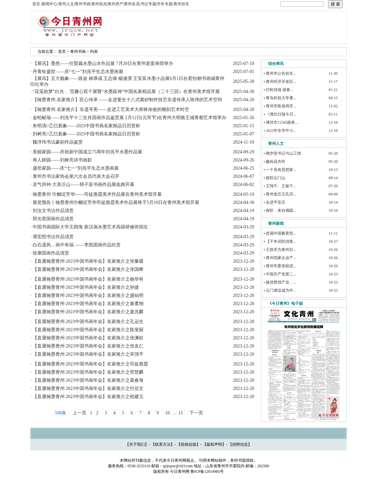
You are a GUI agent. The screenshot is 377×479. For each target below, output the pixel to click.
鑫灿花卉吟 (275, 161)
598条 (60, 412)
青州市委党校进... (281, 266)
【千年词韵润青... (281, 241)
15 (180, 412)
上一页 (79, 412)
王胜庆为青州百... (281, 249)
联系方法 (163, 444)
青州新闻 (276, 223)
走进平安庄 (275, 202)
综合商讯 (276, 63)
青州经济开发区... (281, 81)
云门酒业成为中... (281, 290)
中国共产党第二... (281, 274)
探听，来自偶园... (281, 210)
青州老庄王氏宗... (281, 194)
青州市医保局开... (281, 106)
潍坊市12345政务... (282, 122)
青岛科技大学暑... (281, 98)
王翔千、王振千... (281, 186)
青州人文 (276, 143)
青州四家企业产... (281, 257)
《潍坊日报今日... (281, 114)
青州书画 (78, 51)
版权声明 (214, 444)
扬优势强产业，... (281, 282)
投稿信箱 (188, 444)
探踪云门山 (275, 178)
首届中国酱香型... (281, 233)
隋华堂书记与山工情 (283, 153)
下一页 (196, 412)
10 (167, 412)
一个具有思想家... (281, 169)
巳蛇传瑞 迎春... (279, 89)
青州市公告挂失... (281, 73)
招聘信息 (240, 444)
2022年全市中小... (281, 130)
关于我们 (137, 444)
